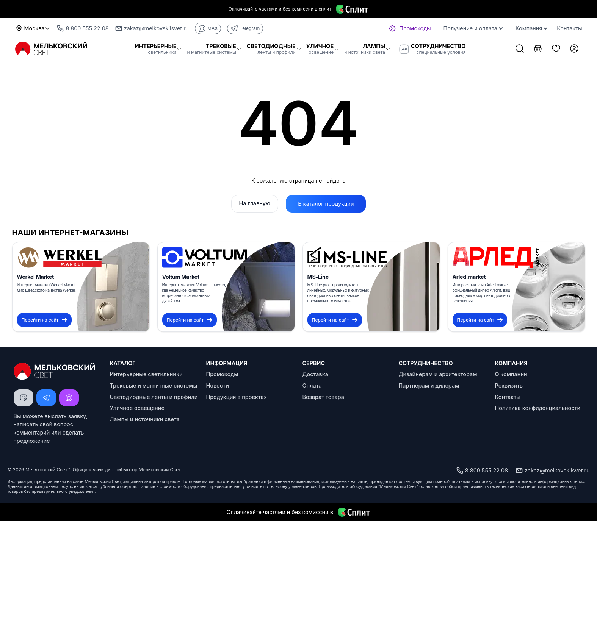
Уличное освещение (137, 408)
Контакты (569, 28)
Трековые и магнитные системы (153, 385)
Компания (531, 28)
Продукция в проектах (236, 397)
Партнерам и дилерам (429, 385)
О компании (511, 374)
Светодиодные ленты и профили (154, 397)
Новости (217, 385)
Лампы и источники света (145, 419)
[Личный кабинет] (574, 49)
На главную (255, 203)
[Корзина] (537, 49)
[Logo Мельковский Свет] (51, 48)
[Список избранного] (556, 49)
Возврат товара (323, 397)
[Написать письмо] (23, 397)
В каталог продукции (326, 203)
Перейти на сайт (44, 320)
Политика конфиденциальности (538, 408)
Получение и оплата (473, 28)
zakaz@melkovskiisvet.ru (552, 470)
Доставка (315, 374)
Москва (33, 28)
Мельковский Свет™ (47, 469)
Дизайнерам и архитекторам (438, 374)
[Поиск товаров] (519, 49)
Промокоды (222, 374)
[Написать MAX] (69, 397)
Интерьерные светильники (146, 374)
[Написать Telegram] (46, 397)
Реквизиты (509, 385)
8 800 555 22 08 (482, 470)
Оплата (312, 385)
